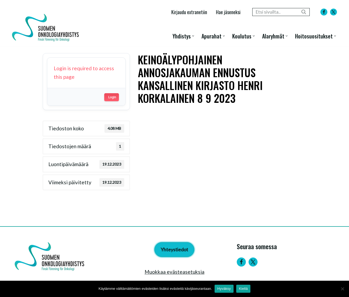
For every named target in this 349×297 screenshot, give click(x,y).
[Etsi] (275, 12)
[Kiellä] (342, 288)
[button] (193, 36)
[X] (333, 12)
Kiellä (243, 289)
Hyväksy (224, 289)
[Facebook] (323, 12)
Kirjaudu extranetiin (189, 12)
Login (112, 97)
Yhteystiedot (174, 249)
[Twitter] (253, 262)
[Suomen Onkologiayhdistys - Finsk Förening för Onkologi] (47, 27)
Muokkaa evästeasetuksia (174, 272)
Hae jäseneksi (228, 12)
